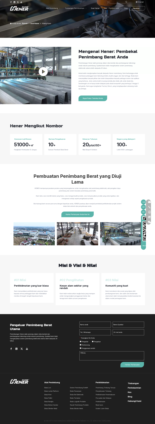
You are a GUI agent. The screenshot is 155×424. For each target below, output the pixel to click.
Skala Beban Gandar (51, 405)
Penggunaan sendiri (87, 348)
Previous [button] (11, 234)
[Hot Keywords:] (126, 2)
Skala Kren (47, 395)
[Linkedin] (14, 2)
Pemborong (85, 345)
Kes (129, 392)
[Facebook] (11, 2)
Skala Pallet (48, 398)
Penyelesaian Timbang (103, 391)
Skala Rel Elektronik (76, 395)
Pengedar (84, 342)
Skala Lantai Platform (51, 391)
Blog (130, 396)
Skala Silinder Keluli (50, 408)
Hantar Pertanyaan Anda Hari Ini (77, 214)
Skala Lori (47, 388)
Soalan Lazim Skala (102, 408)
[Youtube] (21, 2)
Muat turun (99, 405)
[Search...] (116, 2)
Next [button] (144, 234)
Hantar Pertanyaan (132, 365)
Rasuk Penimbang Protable (79, 405)
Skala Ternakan (75, 398)
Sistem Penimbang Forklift (79, 388)
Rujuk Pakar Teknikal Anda (93, 98)
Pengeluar (96, 342)
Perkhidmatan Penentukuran (105, 395)
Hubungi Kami (134, 401)
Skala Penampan (75, 391)
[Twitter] (18, 2)
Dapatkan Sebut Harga (137, 8)
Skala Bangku (48, 401)
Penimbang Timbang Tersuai (105, 388)
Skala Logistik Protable (78, 401)
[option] (34, 233)
